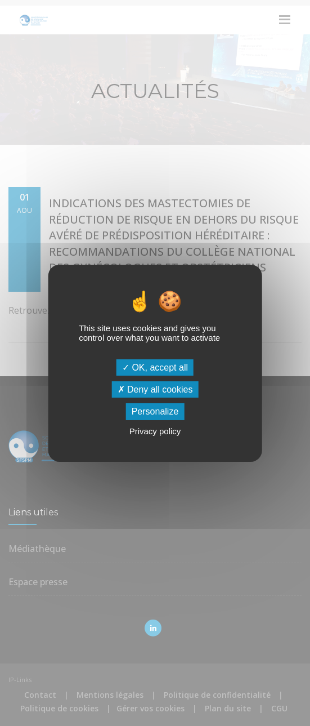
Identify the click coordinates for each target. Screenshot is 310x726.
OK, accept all (155, 367)
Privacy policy (155, 431)
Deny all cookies (155, 389)
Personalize (155, 411)
